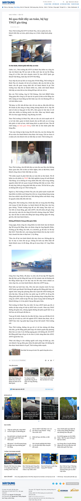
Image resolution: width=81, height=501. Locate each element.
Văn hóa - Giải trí (43, 7)
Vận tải (20, 14)
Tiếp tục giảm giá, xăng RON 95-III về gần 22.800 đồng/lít (16, 430)
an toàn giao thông (24, 126)
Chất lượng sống (34, 7)
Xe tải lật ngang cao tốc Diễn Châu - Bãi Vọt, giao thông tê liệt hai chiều (66, 437)
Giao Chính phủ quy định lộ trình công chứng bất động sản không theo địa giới (66, 430)
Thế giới (62, 7)
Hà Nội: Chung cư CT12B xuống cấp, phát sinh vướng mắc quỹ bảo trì (31, 415)
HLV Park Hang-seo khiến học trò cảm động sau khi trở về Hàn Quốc (15, 380)
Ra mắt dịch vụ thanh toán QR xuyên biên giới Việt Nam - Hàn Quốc (17, 437)
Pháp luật (26, 7)
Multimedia (74, 7)
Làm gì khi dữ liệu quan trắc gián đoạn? (68, 417)
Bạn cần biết (8, 476)
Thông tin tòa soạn (72, 483)
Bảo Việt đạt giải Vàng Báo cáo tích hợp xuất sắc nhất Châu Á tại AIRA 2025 (31, 467)
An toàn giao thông (65, 4)
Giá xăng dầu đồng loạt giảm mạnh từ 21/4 (12, 417)
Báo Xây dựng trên (19, 360)
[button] (78, 408)
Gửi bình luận (49, 389)
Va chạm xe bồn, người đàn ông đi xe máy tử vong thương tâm (30, 380)
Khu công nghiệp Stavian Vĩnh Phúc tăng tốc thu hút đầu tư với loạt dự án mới (35, 476)
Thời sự (6, 7)
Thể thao (50, 7)
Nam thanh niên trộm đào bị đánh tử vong (47, 379)
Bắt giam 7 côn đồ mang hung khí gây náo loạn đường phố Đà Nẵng (16, 445)
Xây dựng (10, 7)
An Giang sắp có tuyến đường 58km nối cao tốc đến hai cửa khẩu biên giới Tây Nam (66, 445)
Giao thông (17, 7)
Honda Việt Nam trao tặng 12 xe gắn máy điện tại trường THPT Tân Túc (12, 467)
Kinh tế (22, 7)
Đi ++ (65, 7)
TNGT (26, 178)
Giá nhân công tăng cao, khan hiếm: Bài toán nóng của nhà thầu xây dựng (49, 415)
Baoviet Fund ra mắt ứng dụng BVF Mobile (49, 467)
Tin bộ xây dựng (75, 4)
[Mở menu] (78, 7)
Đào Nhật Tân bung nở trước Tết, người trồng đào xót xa (37, 350)
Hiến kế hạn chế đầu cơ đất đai (41, 438)
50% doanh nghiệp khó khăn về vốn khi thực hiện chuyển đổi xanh (41, 445)
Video (69, 7)
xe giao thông (47, 4)
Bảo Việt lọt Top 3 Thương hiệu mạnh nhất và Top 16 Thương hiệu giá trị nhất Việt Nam (68, 468)
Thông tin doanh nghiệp (12, 451)
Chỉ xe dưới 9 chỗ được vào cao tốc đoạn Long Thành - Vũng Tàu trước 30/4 (42, 430)
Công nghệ (56, 7)
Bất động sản (55, 4)
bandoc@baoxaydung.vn (38, 496)
